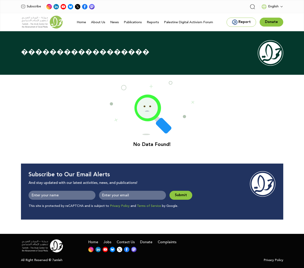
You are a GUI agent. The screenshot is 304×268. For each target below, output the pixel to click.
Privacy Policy (120, 206)
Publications (133, 22)
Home (81, 22)
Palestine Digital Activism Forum (188, 22)
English (270, 6)
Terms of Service (149, 206)
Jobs (107, 242)
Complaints (167, 242)
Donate (146, 242)
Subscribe (31, 6)
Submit (181, 195)
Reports (153, 22)
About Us (98, 22)
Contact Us (126, 242)
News (114, 22)
